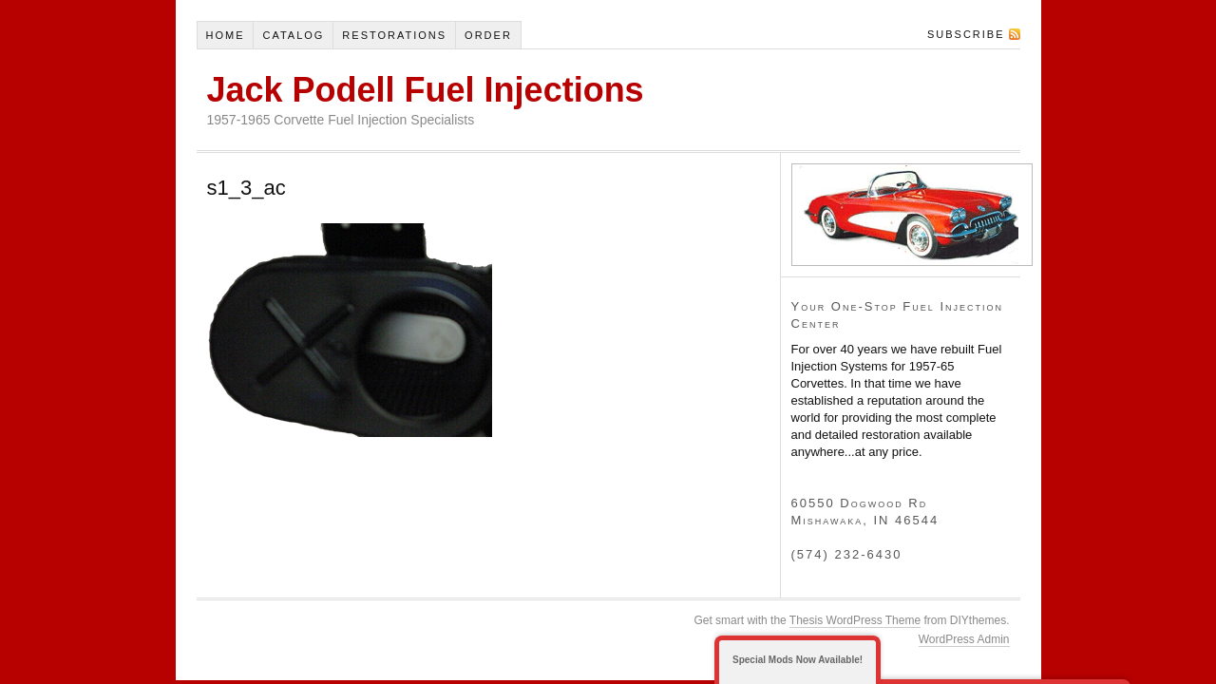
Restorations (394, 35)
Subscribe (966, 34)
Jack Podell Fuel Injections (425, 89)
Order (488, 35)
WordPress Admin (964, 639)
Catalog (293, 35)
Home (224, 35)
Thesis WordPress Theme (855, 620)
